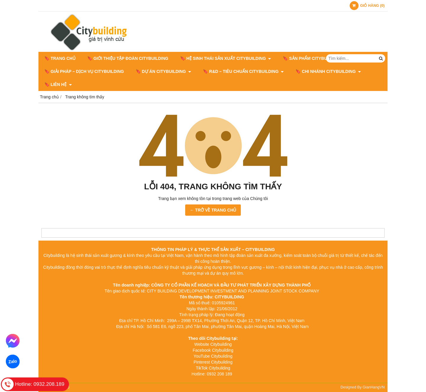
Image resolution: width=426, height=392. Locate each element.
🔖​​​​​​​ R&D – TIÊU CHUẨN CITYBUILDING (243, 71)
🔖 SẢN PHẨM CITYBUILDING (314, 58)
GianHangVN (374, 387)
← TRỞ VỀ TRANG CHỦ (213, 210)
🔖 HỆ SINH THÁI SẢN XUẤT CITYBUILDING (225, 58)
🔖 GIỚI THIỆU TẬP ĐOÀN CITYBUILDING (127, 58)
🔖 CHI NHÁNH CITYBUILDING (328, 71)
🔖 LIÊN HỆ (58, 84)
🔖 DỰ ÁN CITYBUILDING (163, 71)
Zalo (12, 361)
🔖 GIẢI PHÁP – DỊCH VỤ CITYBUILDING (84, 71)
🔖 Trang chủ (59, 58)
